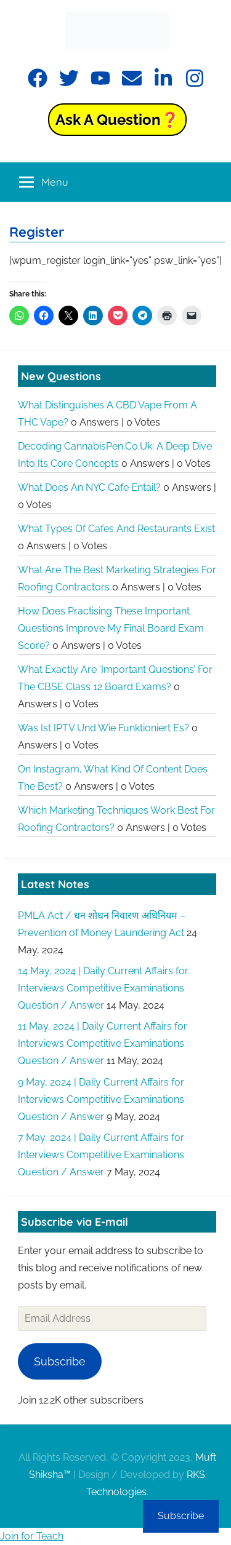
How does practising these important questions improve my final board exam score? (111, 628)
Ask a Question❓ (117, 120)
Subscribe (60, 1361)
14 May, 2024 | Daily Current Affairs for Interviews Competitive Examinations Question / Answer (103, 988)
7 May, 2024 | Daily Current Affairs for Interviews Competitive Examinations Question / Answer (101, 1155)
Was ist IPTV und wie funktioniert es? (103, 728)
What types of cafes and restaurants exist (116, 528)
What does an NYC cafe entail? (89, 487)
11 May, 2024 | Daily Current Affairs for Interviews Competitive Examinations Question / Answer (102, 1043)
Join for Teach (31, 1536)
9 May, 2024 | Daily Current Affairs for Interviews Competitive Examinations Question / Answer (101, 1099)
